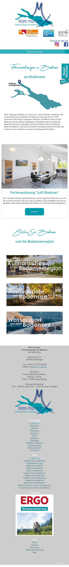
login (34, 552)
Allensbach (34, 426)
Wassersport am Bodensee (34, 483)
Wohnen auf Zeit (34, 448)
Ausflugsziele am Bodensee (35, 461)
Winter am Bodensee (34, 468)
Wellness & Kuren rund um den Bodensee (34, 485)
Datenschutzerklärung (35, 550)
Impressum (34, 547)
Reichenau (34, 433)
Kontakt (34, 545)
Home (34, 542)
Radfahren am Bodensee (34, 475)
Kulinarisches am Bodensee (35, 473)
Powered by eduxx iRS (61, 563)
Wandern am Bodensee (34, 480)
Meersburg (34, 431)
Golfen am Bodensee (34, 470)
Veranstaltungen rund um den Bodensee (35, 488)
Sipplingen (34, 438)
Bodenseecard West (34, 466)
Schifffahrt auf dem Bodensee (34, 478)
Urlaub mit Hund (34, 445)
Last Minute (34, 450)
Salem (34, 435)
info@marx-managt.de (38, 367)
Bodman (34, 428)
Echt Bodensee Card (34, 463)
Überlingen (34, 440)
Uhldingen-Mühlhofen (34, 443)
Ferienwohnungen (48, 51)
